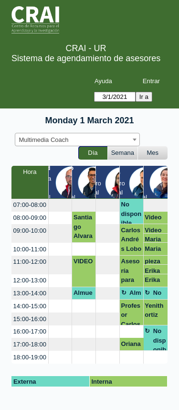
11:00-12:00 (29, 261)
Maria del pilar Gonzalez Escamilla (155, 239)
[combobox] (77, 139)
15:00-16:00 (29, 319)
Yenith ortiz (154, 310)
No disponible (131, 212)
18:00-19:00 (29, 357)
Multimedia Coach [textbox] (44, 139)
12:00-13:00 (29, 280)
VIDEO (83, 261)
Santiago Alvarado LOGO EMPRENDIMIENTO (84, 228)
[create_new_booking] (60, 205)
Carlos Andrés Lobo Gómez (131, 241)
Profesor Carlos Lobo (130, 313)
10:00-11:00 (29, 249)
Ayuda (103, 81)
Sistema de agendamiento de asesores (85, 58)
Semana (122, 152)
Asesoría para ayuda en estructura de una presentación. (131, 272)
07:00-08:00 (29, 204)
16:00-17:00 (29, 331)
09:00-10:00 (29, 230)
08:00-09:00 (29, 217)
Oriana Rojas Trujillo (131, 345)
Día (92, 152)
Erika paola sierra (153, 270)
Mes (153, 152)
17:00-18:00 (29, 344)
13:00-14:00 (29, 293)
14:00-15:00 (29, 306)
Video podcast (154, 219)
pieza (152, 261)
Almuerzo (83, 294)
